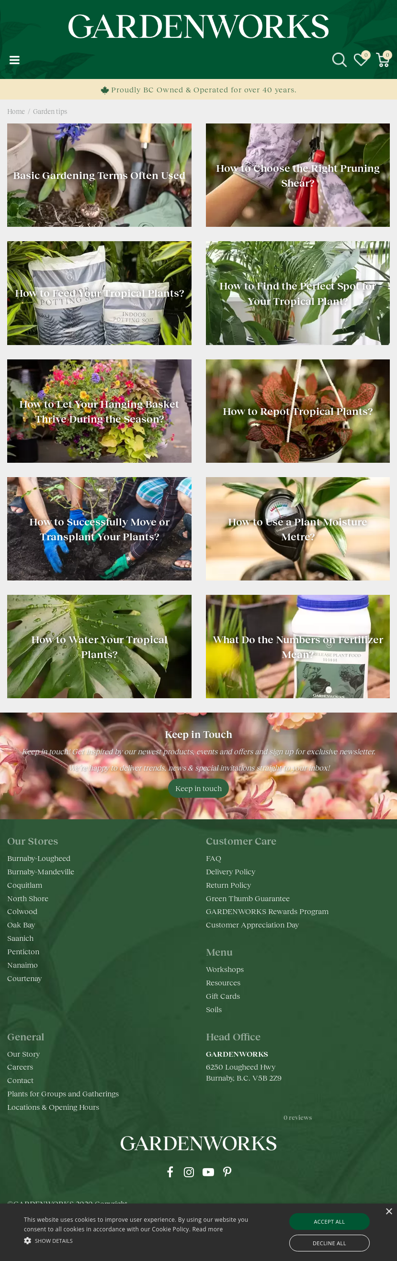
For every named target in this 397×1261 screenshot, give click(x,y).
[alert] (198, 1232)
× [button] (388, 1212)
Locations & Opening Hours (53, 1106)
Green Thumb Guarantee (248, 898)
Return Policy (228, 884)
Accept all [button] (329, 1221)
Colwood (22, 910)
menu (14, 60)
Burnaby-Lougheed (38, 857)
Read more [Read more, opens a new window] (208, 1229)
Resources (223, 982)
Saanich (20, 937)
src (339, 60)
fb (170, 1172)
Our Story (23, 1053)
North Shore (27, 898)
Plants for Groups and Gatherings (63, 1093)
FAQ (213, 857)
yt (208, 1172)
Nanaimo (22, 964)
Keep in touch (198, 787)
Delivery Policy (230, 871)
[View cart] (382, 60)
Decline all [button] (329, 1243)
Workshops (225, 968)
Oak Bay (21, 924)
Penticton (23, 951)
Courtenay (24, 977)
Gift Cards (223, 995)
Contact (20, 1079)
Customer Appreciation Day (252, 924)
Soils (214, 1009)
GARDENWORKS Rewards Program (267, 910)
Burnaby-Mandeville (40, 871)
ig (189, 1172)
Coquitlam (24, 884)
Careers (20, 1066)
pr (227, 1172)
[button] (137, 1240)
